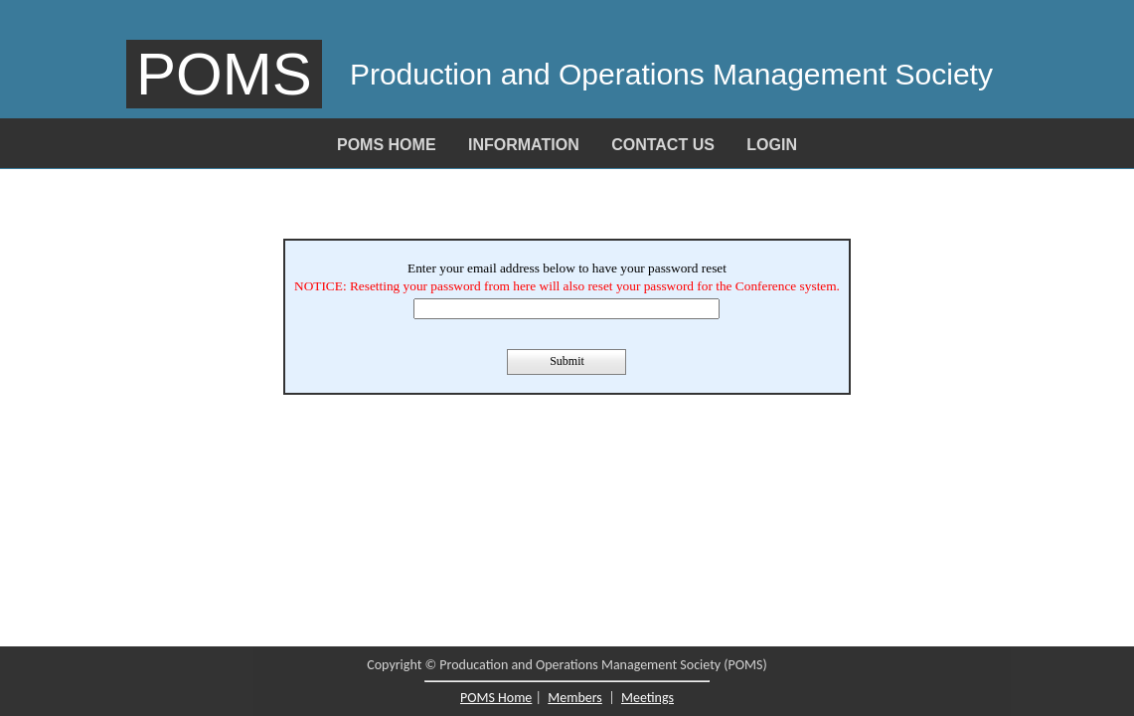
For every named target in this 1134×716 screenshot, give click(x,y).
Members (575, 697)
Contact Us (663, 144)
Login (771, 144)
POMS (224, 74)
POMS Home (386, 144)
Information (523, 144)
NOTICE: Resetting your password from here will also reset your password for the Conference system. (567, 285)
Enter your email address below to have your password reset (567, 268)
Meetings (647, 697)
